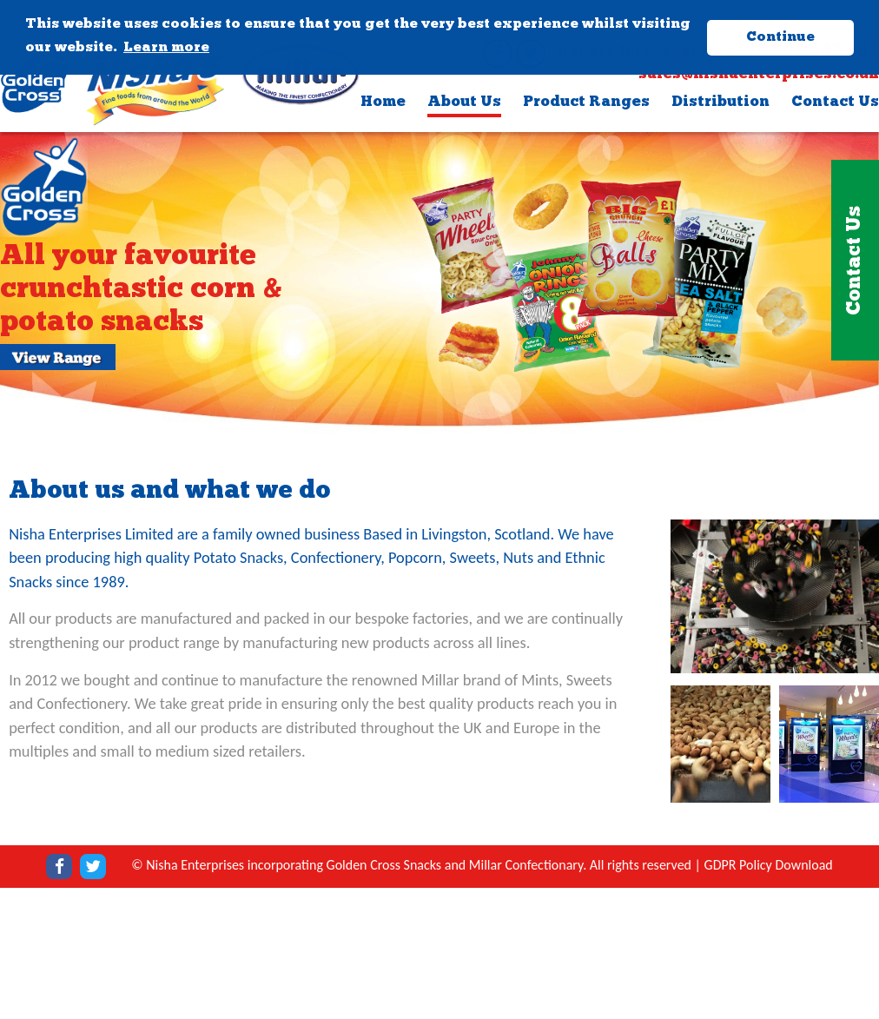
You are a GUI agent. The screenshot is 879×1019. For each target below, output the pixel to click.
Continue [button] (780, 37)
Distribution (720, 102)
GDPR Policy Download (768, 865)
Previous (16, 277)
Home (383, 102)
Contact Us (835, 102)
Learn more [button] (166, 48)
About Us (464, 102)
